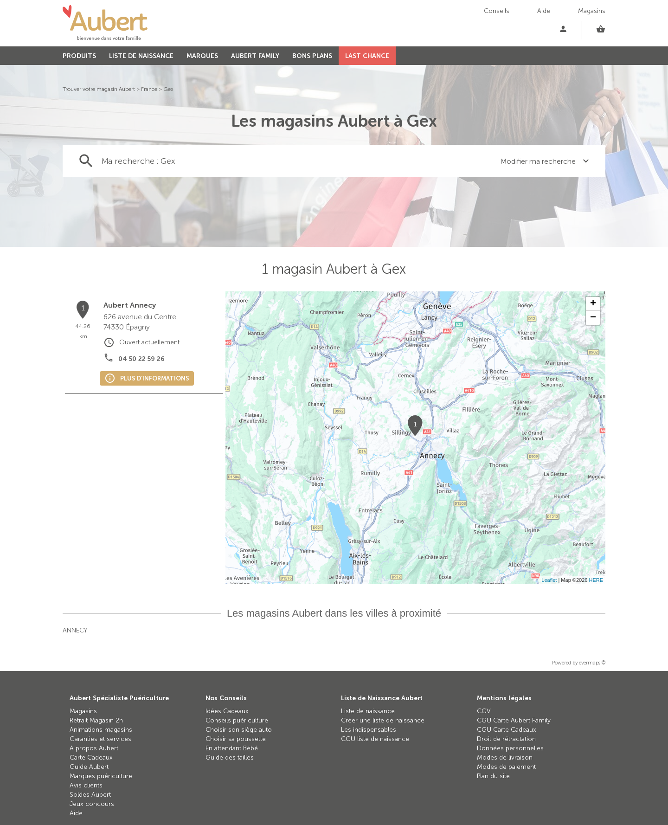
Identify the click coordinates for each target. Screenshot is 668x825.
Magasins (591, 11)
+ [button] (593, 304)
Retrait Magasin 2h (96, 720)
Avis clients (86, 785)
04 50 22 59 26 (141, 359)
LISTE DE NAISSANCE (141, 56)
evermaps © (592, 663)
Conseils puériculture (237, 720)
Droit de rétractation (506, 739)
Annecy (75, 630)
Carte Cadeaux (91, 757)
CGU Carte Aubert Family (514, 720)
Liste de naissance (368, 711)
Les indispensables (368, 730)
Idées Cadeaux (227, 711)
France (149, 89)
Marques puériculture (101, 776)
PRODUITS (79, 56)
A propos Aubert (94, 748)
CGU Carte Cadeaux (506, 730)
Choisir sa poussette (236, 739)
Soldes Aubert (90, 795)
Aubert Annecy (129, 305)
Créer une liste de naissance (382, 720)
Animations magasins (101, 730)
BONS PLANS (312, 56)
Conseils (496, 11)
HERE (596, 580)
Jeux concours (92, 804)
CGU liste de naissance (375, 739)
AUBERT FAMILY (255, 56)
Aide (543, 11)
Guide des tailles (230, 757)
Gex (168, 89)
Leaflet (549, 580)
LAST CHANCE (367, 56)
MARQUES (202, 56)
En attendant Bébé (232, 748)
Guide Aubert (89, 767)
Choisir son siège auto (239, 730)
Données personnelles (510, 748)
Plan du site (493, 776)
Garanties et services (100, 739)
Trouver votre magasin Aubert (99, 89)
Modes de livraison (505, 757)
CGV (484, 711)
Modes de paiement (506, 767)
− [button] (593, 318)
